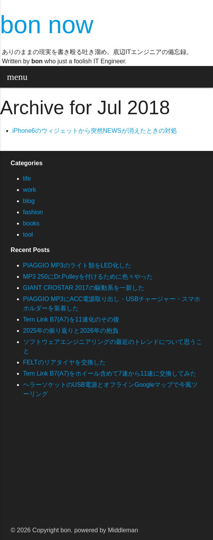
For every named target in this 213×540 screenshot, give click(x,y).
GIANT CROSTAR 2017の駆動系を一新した (83, 287)
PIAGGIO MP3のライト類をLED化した (77, 265)
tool (28, 234)
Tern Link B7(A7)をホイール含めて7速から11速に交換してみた (110, 373)
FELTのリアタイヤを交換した (64, 362)
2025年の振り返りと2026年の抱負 (70, 330)
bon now (46, 25)
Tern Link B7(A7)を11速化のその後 (71, 319)
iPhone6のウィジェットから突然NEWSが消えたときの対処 (94, 130)
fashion (33, 212)
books (31, 223)
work (29, 189)
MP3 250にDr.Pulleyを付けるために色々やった (88, 276)
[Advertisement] (106, 467)
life (27, 178)
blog (29, 201)
